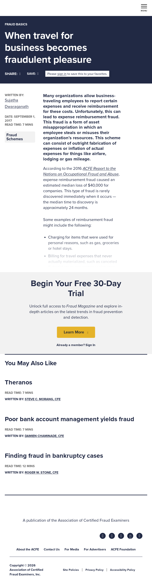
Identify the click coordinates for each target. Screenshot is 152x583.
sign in (62, 74)
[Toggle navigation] (144, 7)
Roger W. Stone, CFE (41, 473)
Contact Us (52, 549)
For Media (72, 549)
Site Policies (71, 570)
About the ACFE (27, 549)
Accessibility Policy (122, 570)
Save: (33, 73)
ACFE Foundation (123, 549)
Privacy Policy (94, 570)
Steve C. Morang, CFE (43, 399)
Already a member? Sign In (76, 345)
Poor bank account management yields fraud (69, 419)
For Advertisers (95, 549)
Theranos (18, 382)
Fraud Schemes (14, 137)
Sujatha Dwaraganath (17, 103)
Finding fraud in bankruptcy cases (54, 456)
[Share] (13, 73)
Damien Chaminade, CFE (44, 436)
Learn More (74, 332)
